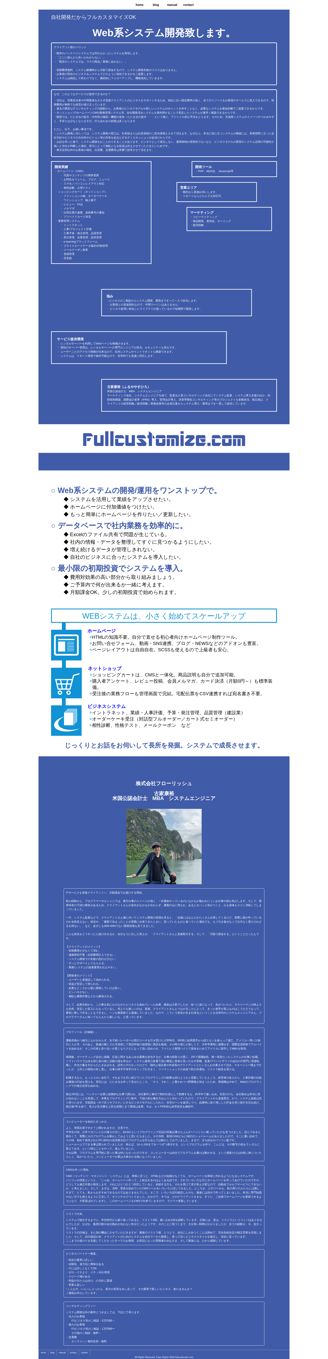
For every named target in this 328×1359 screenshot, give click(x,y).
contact (188, 4)
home (140, 4)
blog (156, 4)
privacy (73, 1352)
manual (172, 4)
